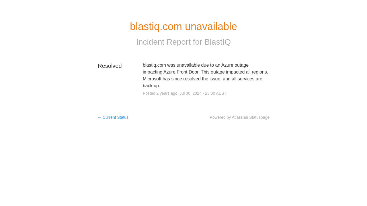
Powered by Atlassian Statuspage (240, 117)
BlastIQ (217, 41)
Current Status (112, 117)
